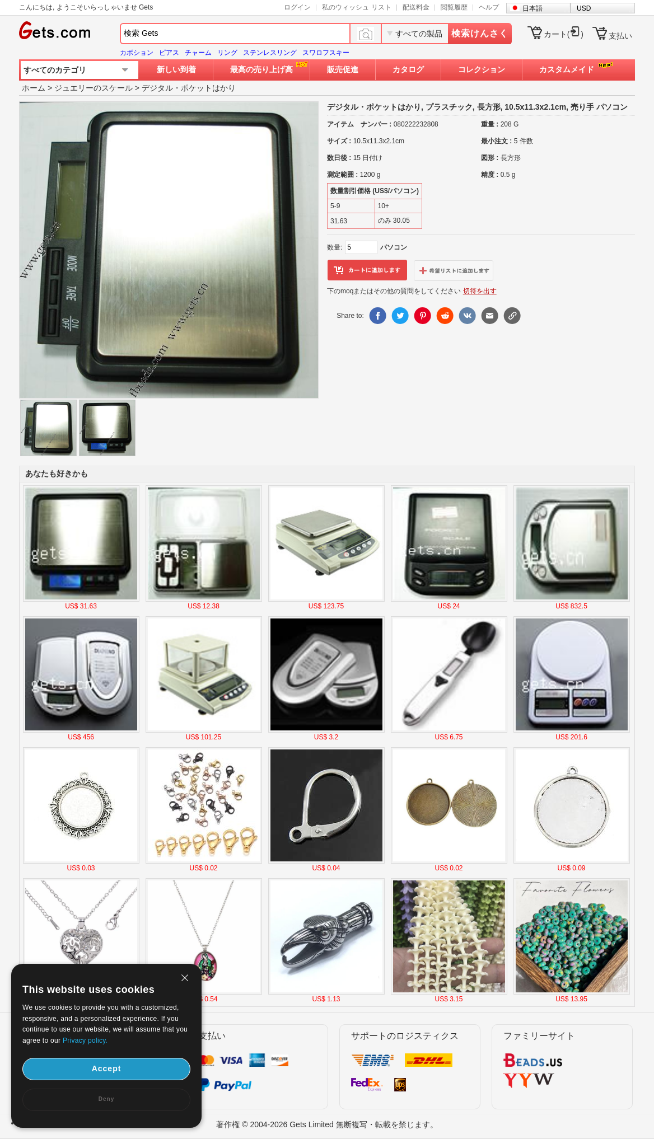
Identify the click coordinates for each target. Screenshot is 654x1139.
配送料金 (416, 7)
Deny (106, 1099)
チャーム (198, 53)
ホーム (33, 87)
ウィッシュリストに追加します (453, 270)
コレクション (481, 69)
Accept (107, 1068)
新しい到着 (176, 69)
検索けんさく (479, 33)
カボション (136, 53)
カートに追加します (367, 270)
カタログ (408, 69)
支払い (620, 35)
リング (227, 53)
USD (584, 8)
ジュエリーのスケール (93, 87)
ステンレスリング (270, 53)
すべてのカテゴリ (55, 69)
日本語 (532, 8)
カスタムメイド (566, 69)
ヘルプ (489, 7)
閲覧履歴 (454, 7)
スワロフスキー (325, 53)
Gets (54, 30)
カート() (563, 34)
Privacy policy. (85, 1040)
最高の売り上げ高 (261, 69)
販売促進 (342, 69)
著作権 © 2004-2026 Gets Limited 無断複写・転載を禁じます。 (326, 1124)
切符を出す (480, 291)
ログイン (297, 7)
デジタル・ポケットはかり (189, 87)
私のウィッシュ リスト (356, 7)
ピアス (169, 53)
